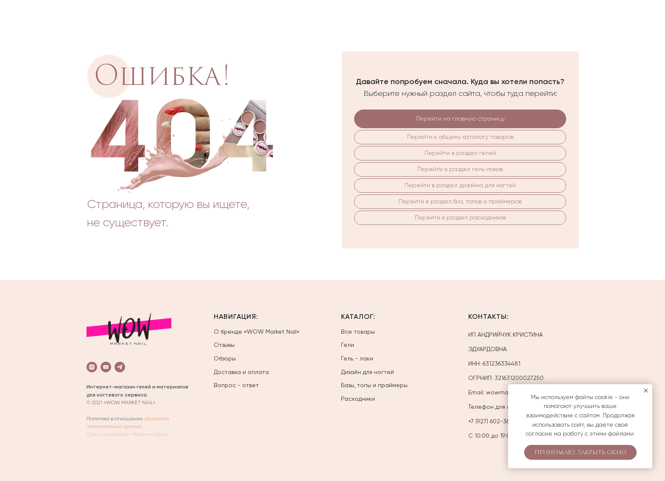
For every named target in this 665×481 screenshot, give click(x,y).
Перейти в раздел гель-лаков (460, 169)
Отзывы (224, 344)
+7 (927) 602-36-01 (493, 421)
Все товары (358, 331)
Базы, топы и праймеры (374, 385)
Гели (347, 344)
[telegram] (120, 367)
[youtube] (106, 367)
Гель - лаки (357, 358)
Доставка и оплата (241, 371)
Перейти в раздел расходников (460, 217)
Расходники (358, 398)
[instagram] (92, 367)
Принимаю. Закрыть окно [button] (580, 452)
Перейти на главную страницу (460, 118)
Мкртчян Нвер (150, 434)
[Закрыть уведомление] (646, 390)
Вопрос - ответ (236, 385)
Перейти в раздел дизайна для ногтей (460, 185)
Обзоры (225, 358)
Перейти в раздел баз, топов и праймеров (460, 201)
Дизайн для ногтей (367, 371)
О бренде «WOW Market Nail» (256, 331)
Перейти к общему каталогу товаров (460, 136)
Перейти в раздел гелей (460, 152)
